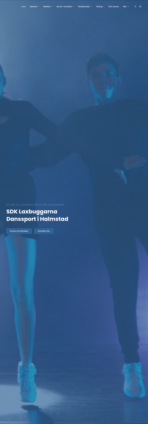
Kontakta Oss (44, 231)
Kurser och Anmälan (19, 231)
